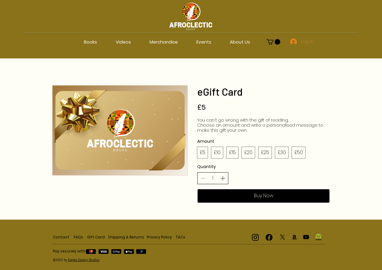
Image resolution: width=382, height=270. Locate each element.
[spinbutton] (213, 178)
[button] (273, 42)
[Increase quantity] (222, 178)
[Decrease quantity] (203, 178)
